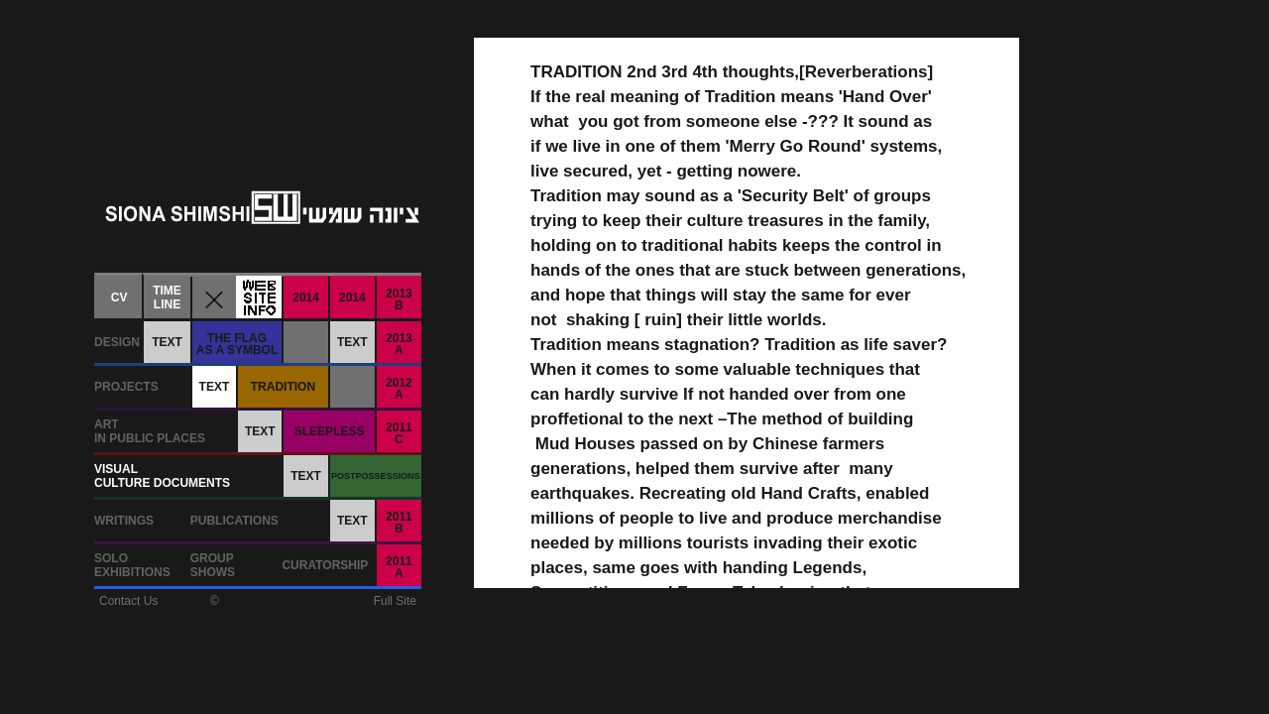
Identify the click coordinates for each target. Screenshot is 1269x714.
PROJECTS (126, 387)
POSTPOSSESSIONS (375, 476)
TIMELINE (167, 297)
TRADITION (283, 387)
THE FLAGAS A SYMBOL (237, 344)
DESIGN (117, 342)
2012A (399, 389)
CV (119, 297)
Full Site (395, 601)
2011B (399, 523)
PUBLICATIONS (234, 521)
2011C (399, 433)
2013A (399, 344)
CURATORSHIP (325, 565)
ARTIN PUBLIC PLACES (149, 431)
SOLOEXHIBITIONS (132, 565)
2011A (399, 567)
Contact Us (128, 601)
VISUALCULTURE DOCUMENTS (162, 476)
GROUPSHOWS (212, 565)
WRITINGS (124, 521)
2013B (399, 299)
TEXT (167, 342)
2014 (305, 297)
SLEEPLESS (329, 431)
